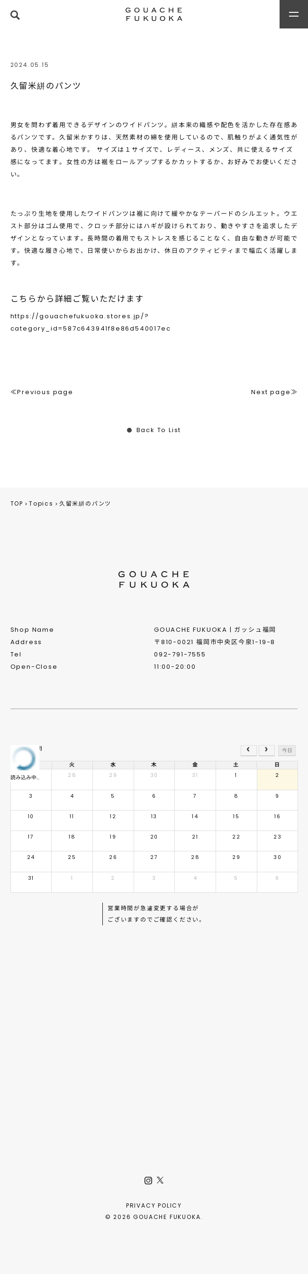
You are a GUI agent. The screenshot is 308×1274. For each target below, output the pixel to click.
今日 (287, 750)
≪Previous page (41, 392)
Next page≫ (274, 392)
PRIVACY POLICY (154, 1205)
